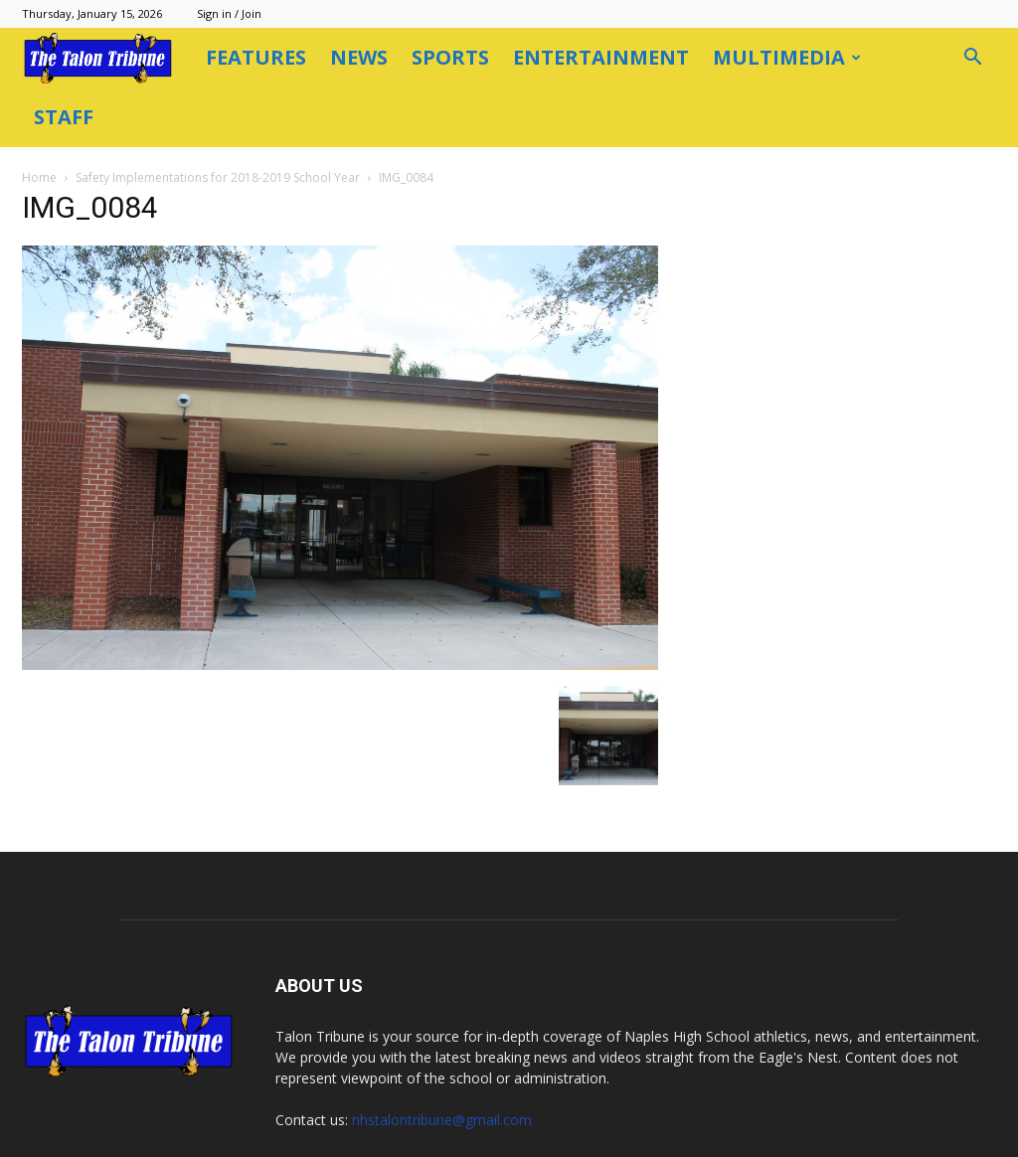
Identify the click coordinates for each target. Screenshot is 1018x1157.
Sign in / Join (229, 13)
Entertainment (601, 57)
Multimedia (787, 57)
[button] (972, 59)
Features (256, 57)
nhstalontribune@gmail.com (442, 1061)
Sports (450, 57)
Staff (63, 116)
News (359, 57)
